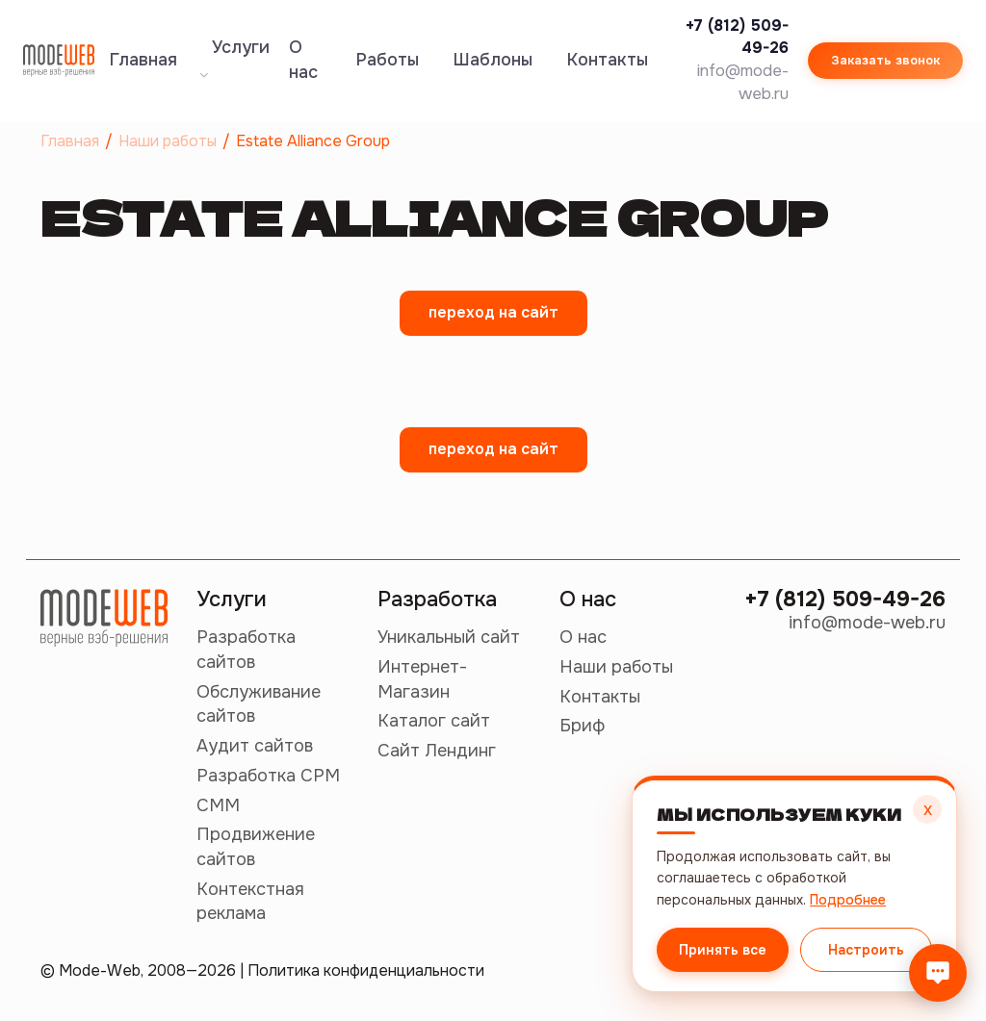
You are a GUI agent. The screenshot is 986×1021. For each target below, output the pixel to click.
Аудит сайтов (254, 745)
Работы (387, 59)
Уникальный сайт (448, 637)
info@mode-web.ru (867, 622)
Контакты (607, 59)
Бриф (582, 725)
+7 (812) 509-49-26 (845, 599)
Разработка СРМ (268, 775)
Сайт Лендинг (436, 750)
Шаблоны (493, 59)
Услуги (234, 58)
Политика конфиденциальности (365, 970)
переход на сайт (493, 312)
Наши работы (616, 666)
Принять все (721, 949)
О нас (303, 60)
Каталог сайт (433, 720)
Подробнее (846, 899)
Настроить (866, 949)
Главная (143, 59)
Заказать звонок (885, 60)
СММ (218, 805)
